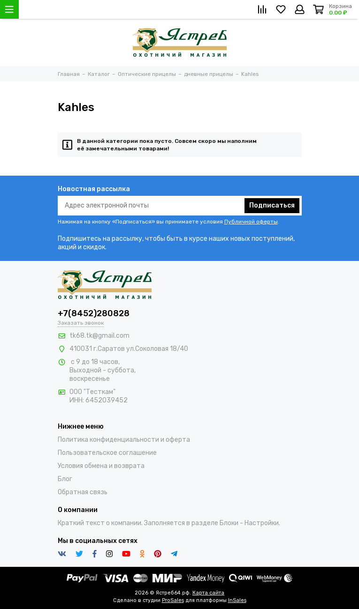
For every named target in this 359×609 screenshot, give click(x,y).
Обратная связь (82, 492)
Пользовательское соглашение (107, 453)
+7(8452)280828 (94, 313)
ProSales (173, 600)
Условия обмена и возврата (101, 466)
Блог (65, 479)
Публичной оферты (251, 221)
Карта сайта (208, 593)
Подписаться (272, 205)
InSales (237, 600)
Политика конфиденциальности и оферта (124, 440)
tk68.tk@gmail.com (99, 336)
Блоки (229, 523)
